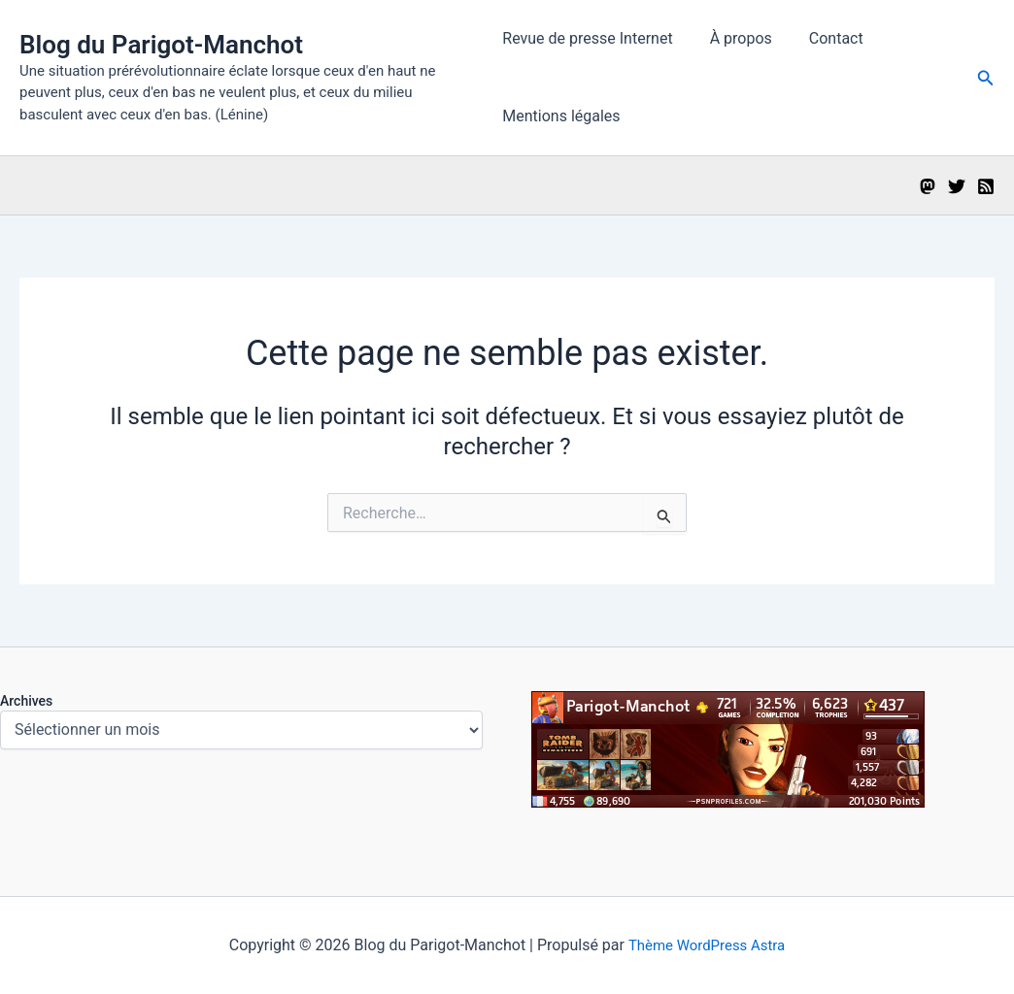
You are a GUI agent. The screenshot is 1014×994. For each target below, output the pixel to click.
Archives (26, 701)
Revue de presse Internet (587, 38)
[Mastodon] (927, 186)
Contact (824, 38)
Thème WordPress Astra (707, 945)
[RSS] (986, 186)
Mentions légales (561, 116)
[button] (986, 78)
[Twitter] (956, 186)
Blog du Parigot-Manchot (161, 44)
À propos (735, 38)
